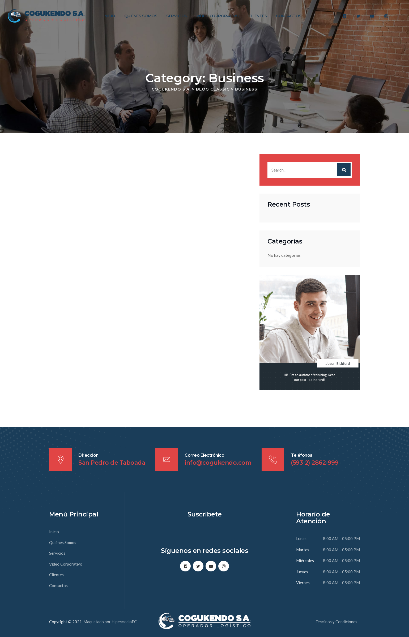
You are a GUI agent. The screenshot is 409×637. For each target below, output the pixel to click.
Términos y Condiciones (336, 621)
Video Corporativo (218, 15)
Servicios (176, 15)
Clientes (257, 15)
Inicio (109, 15)
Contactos (288, 15)
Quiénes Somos (140, 15)
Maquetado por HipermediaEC (110, 621)
